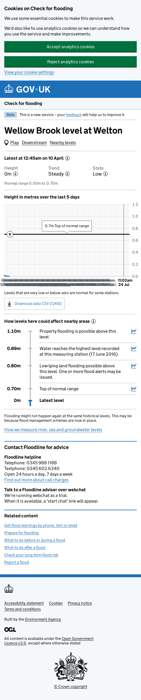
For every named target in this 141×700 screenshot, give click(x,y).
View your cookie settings (29, 72)
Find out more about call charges (36, 479)
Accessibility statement (24, 603)
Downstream (34, 142)
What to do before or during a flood (34, 540)
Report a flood (16, 562)
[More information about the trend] (67, 174)
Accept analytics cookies (71, 46)
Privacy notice (80, 603)
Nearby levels (63, 142)
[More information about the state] (105, 174)
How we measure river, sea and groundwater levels (53, 429)
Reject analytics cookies (70, 61)
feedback (74, 114)
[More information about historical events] (93, 321)
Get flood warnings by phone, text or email (40, 525)
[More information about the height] (15, 174)
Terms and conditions (22, 609)
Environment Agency (43, 619)
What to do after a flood (24, 547)
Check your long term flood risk (31, 554)
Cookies (56, 603)
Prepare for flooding (21, 532)
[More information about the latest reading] (67, 158)
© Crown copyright (70, 686)
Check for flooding (23, 103)
